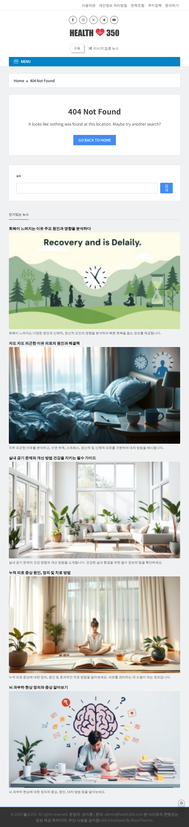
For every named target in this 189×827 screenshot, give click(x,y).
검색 (18, 176)
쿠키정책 (155, 5)
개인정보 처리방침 (113, 5)
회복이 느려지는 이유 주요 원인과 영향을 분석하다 (50, 228)
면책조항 (137, 5)
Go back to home (94, 140)
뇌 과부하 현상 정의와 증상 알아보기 (38, 687)
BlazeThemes (142, 820)
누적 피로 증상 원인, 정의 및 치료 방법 (40, 572)
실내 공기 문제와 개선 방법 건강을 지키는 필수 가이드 (52, 457)
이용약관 (88, 5)
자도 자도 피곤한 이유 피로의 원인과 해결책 (44, 343)
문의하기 (172, 5)
